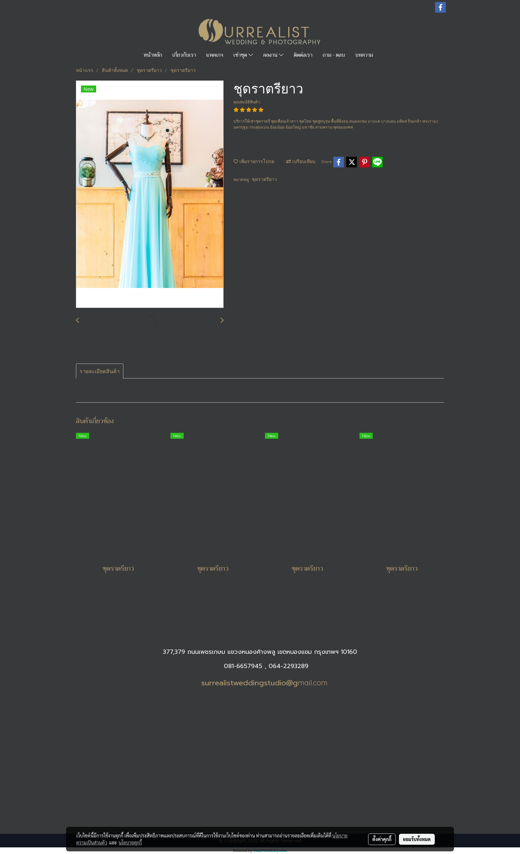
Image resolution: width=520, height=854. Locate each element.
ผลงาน (273, 55)
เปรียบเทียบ (300, 161)
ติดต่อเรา (303, 55)
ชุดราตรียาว (264, 179)
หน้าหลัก (153, 55)
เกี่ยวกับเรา (184, 55)
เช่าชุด (243, 55)
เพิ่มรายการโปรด (253, 161)
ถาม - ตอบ (334, 55)
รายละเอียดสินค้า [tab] (100, 371)
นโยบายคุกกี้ (130, 842)
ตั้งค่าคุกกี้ (381, 839)
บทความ (364, 55)
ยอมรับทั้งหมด (417, 839)
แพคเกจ (214, 55)
